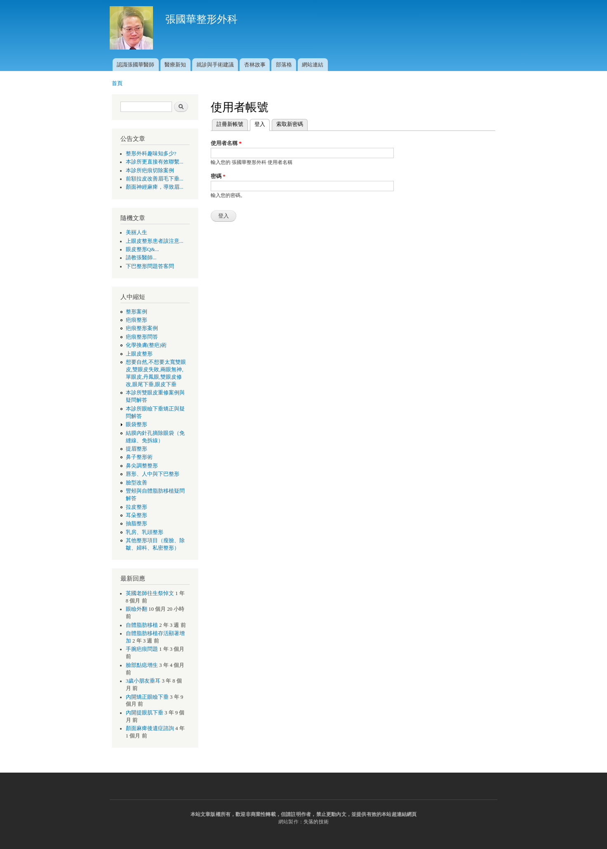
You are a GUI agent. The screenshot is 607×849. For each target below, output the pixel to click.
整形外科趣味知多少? (151, 154)
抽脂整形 (136, 523)
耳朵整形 (136, 515)
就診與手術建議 (215, 65)
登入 (262, 123)
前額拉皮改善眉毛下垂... (155, 179)
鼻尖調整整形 (142, 466)
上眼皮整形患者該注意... (155, 241)
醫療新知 (175, 65)
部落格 (284, 65)
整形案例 (136, 312)
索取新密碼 (289, 124)
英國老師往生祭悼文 (150, 593)
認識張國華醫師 (135, 65)
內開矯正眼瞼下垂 (147, 697)
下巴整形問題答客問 (150, 266)
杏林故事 (255, 65)
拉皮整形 (136, 507)
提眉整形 (136, 449)
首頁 (117, 83)
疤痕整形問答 (142, 337)
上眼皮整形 (139, 354)
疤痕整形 (136, 320)
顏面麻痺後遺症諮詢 (150, 728)
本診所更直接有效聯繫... (155, 162)
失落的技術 (316, 822)
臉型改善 (136, 483)
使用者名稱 (226, 143)
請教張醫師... (141, 258)
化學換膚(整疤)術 (146, 345)
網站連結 (312, 65)
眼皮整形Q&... (142, 249)
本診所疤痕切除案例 (150, 170)
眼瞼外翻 (136, 609)
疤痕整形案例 (142, 328)
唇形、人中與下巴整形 (152, 474)
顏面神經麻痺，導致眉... (155, 187)
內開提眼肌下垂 (144, 713)
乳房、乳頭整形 (144, 532)
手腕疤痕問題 (142, 649)
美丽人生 (136, 232)
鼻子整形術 (139, 457)
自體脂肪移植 (142, 625)
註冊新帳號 (229, 124)
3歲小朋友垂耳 (143, 681)
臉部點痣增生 (142, 665)
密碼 (218, 176)
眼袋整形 (136, 424)
